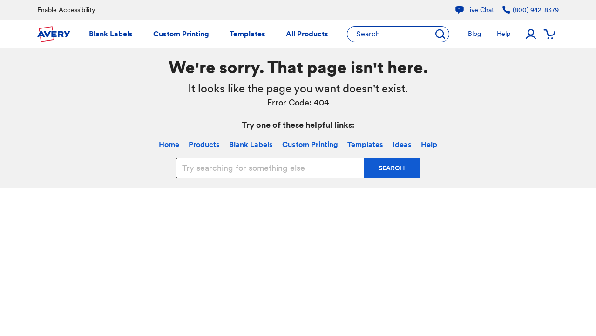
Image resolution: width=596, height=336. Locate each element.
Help (429, 144)
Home (169, 144)
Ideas (402, 144)
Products (204, 144)
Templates (365, 144)
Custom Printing (310, 144)
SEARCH (392, 168)
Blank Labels (251, 144)
